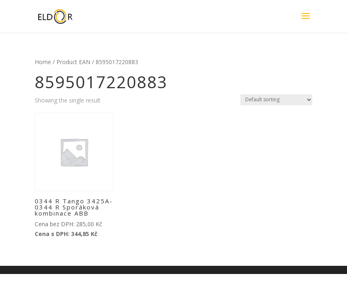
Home (43, 62)
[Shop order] (276, 99)
